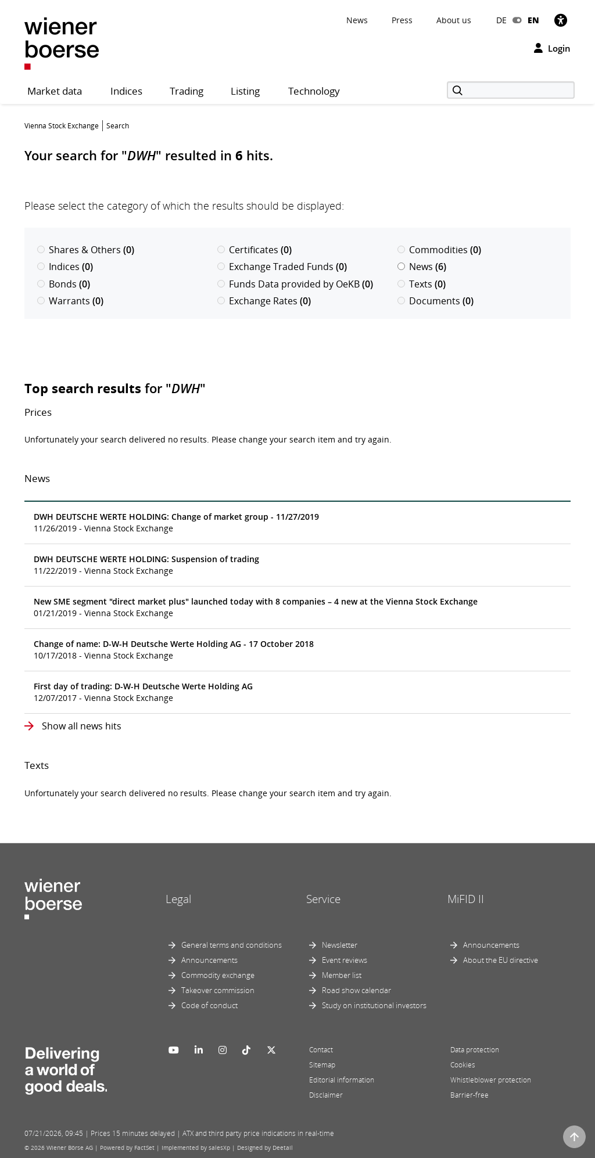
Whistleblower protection (490, 1080)
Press (402, 20)
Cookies (462, 1065)
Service (323, 899)
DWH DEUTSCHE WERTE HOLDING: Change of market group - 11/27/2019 (176, 516)
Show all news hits (80, 726)
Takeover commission (218, 990)
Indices (65, 266)
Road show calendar (356, 990)
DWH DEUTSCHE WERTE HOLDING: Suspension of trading (146, 558)
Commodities (439, 249)
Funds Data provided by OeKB (295, 284)
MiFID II (465, 899)
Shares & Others (85, 249)
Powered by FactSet (127, 1147)
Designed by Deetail (265, 1147)
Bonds (63, 284)
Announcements (209, 960)
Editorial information (341, 1080)
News (357, 20)
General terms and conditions (231, 945)
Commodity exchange (218, 975)
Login (552, 48)
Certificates (254, 249)
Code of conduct (209, 1005)
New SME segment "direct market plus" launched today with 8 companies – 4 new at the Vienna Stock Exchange (256, 601)
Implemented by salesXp (196, 1147)
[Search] (511, 90)
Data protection (474, 1050)
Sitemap (322, 1065)
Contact (321, 1050)
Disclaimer (326, 1095)
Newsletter (339, 945)
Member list (341, 975)
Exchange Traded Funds (282, 266)
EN (533, 20)
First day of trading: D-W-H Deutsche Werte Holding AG (143, 686)
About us (453, 20)
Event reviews (344, 960)
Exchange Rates (264, 300)
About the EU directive (500, 960)
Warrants (70, 300)
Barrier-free (469, 1095)
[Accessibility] (561, 20)
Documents (435, 300)
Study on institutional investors (374, 1005)
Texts (421, 284)
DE (501, 20)
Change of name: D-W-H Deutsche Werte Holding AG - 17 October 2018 (174, 643)
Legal (178, 899)
